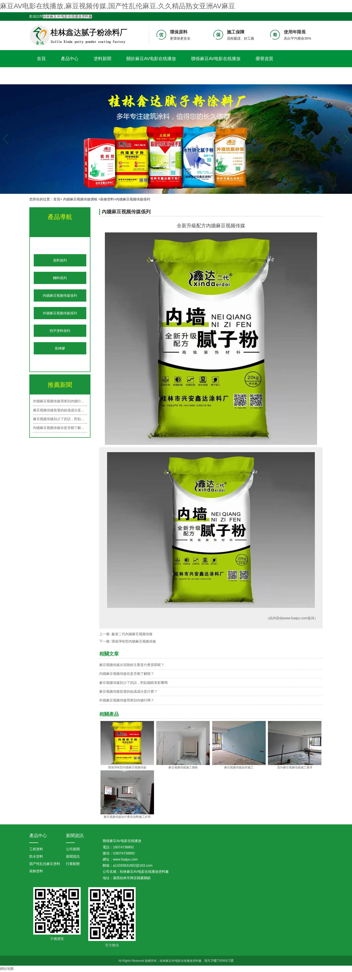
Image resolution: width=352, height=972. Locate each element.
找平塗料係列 (60, 331)
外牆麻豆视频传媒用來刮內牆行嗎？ (126, 700)
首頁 (41, 58)
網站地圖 (7, 969)
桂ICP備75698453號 (219, 960)
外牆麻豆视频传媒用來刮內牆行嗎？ (60, 401)
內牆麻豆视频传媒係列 (60, 295)
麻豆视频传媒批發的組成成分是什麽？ (128, 691)
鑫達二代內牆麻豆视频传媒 (132, 634)
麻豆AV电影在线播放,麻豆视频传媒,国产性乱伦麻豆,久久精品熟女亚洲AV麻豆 (117, 6)
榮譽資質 (264, 58)
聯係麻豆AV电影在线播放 (216, 58)
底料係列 (60, 260)
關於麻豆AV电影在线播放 (151, 58)
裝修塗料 (107, 199)
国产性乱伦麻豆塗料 (44, 864)
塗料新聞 (102, 58)
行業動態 (73, 864)
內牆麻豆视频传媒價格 (80, 199)
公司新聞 (73, 849)
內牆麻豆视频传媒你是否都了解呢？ (60, 428)
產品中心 (69, 58)
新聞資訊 (75, 835)
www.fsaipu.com (295, 618)
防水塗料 (36, 856)
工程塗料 (36, 849)
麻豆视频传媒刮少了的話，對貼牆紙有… (60, 419)
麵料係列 (60, 278)
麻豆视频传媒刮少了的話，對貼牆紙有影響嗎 (133, 683)
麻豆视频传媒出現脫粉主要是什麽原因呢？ (131, 665)
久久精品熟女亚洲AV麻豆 (62, 75)
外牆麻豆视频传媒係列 (60, 313)
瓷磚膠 (60, 348)
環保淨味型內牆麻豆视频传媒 (133, 641)
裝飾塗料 (36, 871)
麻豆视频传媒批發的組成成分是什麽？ (60, 410)
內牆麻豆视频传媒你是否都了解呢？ (126, 674)
